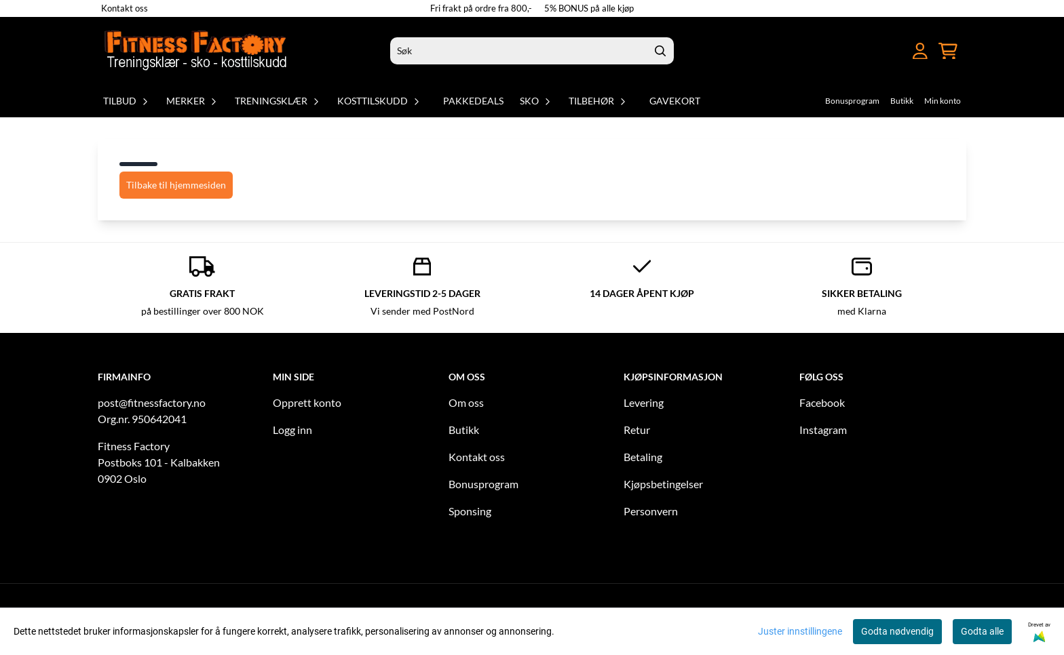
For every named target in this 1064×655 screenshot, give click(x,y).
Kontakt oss (124, 8)
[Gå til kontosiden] (920, 51)
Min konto (942, 101)
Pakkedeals (473, 100)
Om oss (466, 402)
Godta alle (982, 631)
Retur (637, 429)
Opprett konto (307, 402)
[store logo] (197, 51)
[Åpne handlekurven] (948, 51)
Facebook (822, 402)
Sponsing (470, 510)
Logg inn (292, 429)
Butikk (901, 101)
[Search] (660, 50)
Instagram (823, 429)
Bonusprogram (852, 101)
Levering (644, 402)
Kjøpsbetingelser (663, 483)
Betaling (643, 456)
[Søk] (532, 50)
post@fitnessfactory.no (152, 402)
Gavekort (674, 100)
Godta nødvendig (897, 631)
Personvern (651, 510)
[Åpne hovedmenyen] (895, 51)
